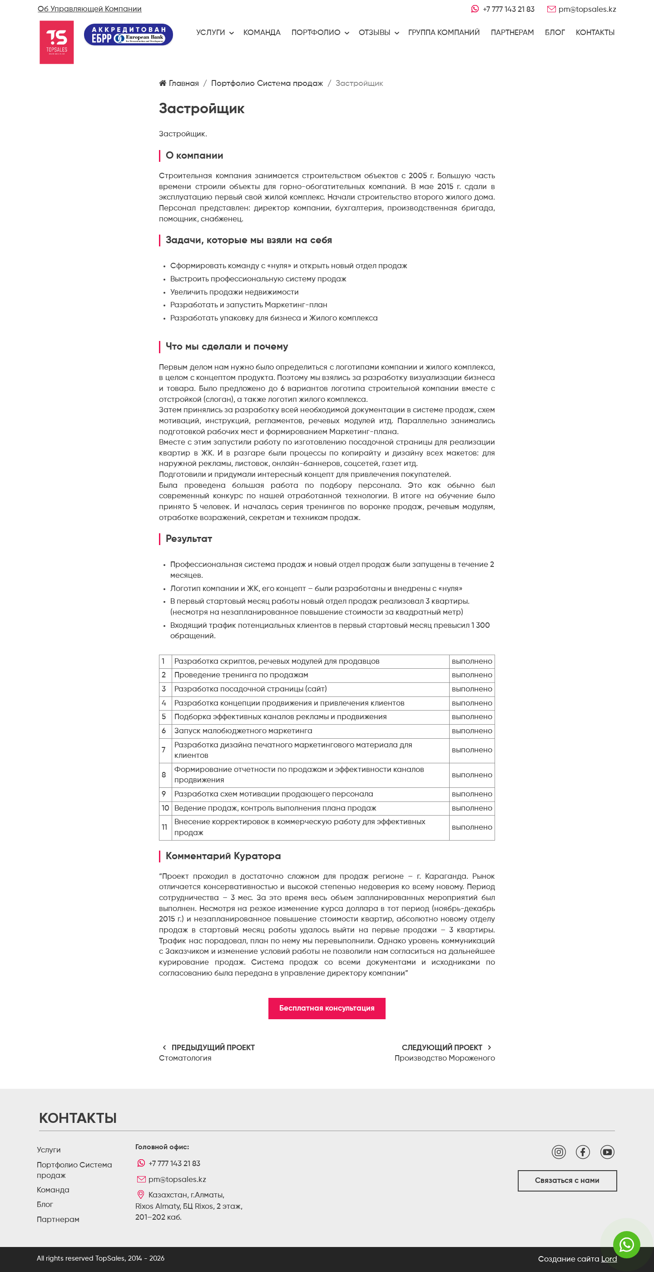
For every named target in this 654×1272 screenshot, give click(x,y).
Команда (262, 33)
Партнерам (512, 33)
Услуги (210, 33)
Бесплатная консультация (327, 1008)
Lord (609, 1259)
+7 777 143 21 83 (501, 9)
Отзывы (375, 33)
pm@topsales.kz (580, 9)
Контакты (595, 33)
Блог (555, 33)
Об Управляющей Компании (90, 9)
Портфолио (316, 33)
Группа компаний (444, 33)
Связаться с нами (567, 1181)
